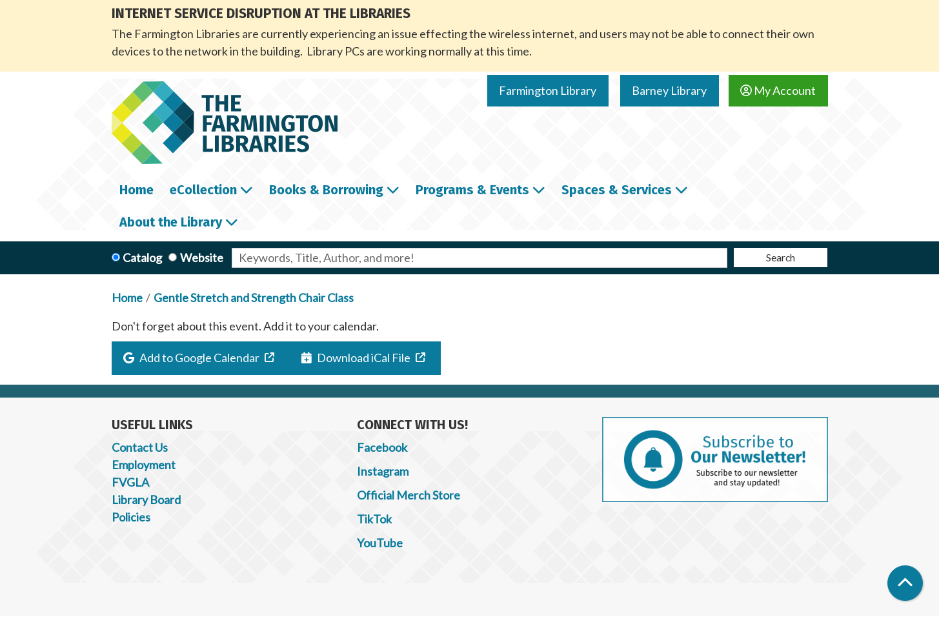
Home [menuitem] (136, 189)
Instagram (383, 471)
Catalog (142, 257)
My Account (778, 90)
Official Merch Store (408, 495)
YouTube (380, 543)
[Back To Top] (905, 583)
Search (780, 257)
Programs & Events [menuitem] (472, 189)
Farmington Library (547, 90)
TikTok (374, 519)
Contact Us (140, 447)
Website (201, 257)
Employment (144, 465)
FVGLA (130, 482)
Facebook (382, 447)
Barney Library (669, 90)
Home (127, 297)
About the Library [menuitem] (170, 222)
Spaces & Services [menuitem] (616, 189)
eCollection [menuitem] (203, 189)
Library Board (146, 499)
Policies (131, 517)
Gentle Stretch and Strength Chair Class (254, 297)
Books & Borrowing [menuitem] (326, 189)
